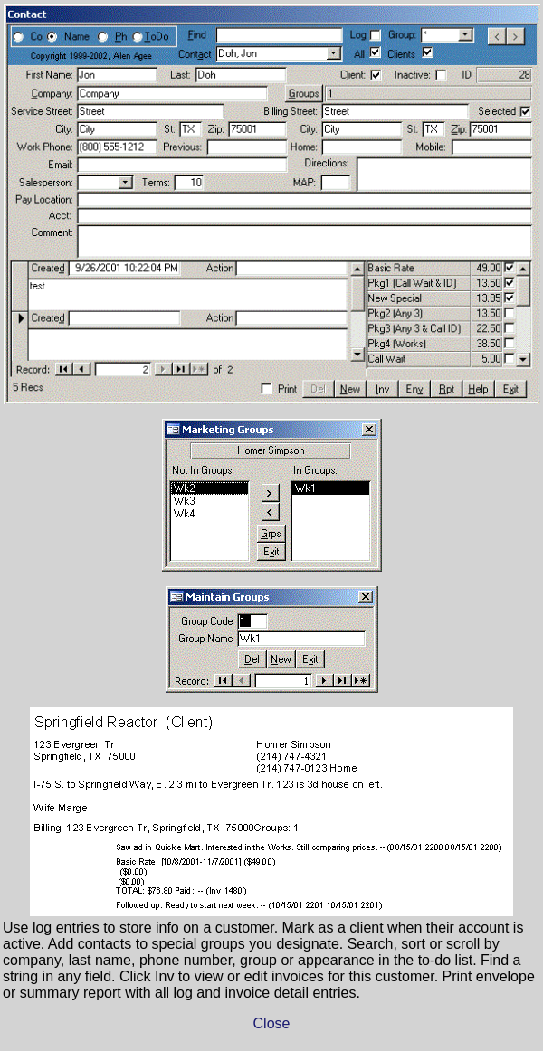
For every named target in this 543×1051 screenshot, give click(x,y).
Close (272, 1023)
